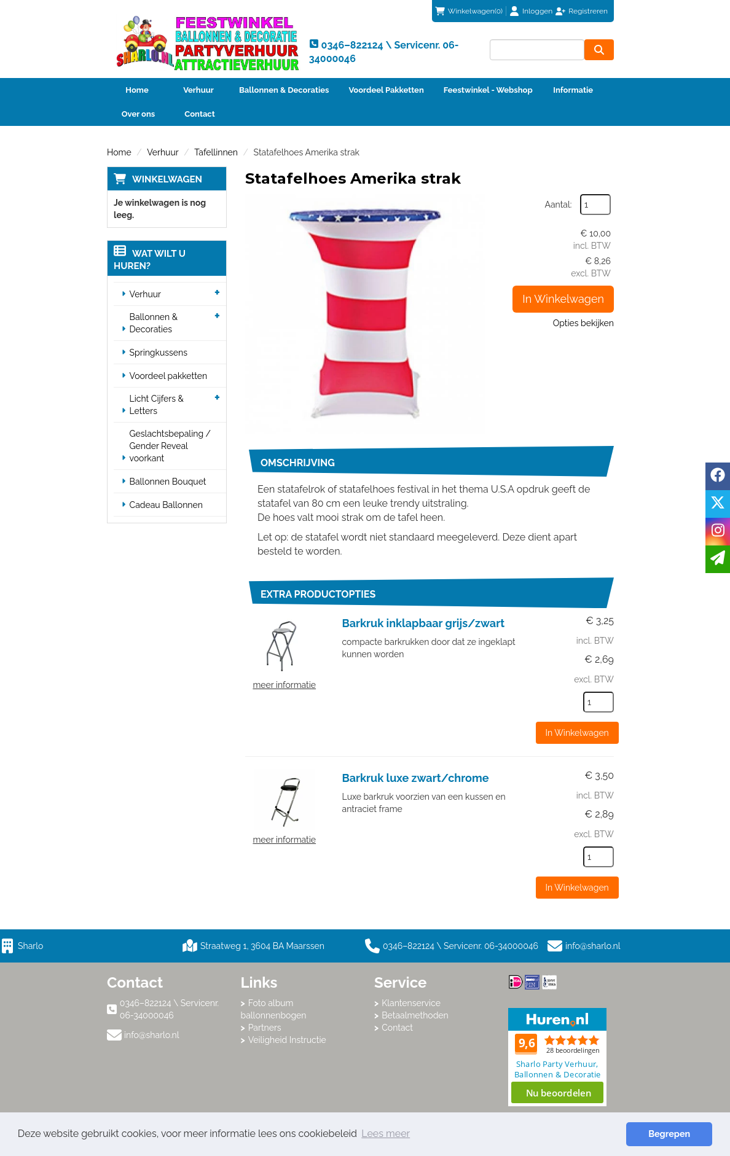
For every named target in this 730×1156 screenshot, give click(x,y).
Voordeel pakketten (169, 376)
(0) (469, 11)
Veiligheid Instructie (287, 1040)
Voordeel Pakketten (385, 90)
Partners (264, 1028)
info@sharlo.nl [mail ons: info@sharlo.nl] (151, 1035)
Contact (199, 114)
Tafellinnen (216, 152)
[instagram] (717, 531)
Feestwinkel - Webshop (488, 90)
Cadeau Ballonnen (166, 505)
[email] (717, 559)
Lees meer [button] (385, 1133)
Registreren (588, 11)
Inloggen (537, 11)
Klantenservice (411, 1003)
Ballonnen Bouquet (168, 481)
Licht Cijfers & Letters (157, 405)
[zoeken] (599, 49)
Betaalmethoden (415, 1015)
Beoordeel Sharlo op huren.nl (557, 1057)
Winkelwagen (167, 179)
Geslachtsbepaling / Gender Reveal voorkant (170, 446)
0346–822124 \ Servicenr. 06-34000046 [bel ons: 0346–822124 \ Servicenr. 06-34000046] (169, 1009)
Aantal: (558, 204)
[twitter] (717, 504)
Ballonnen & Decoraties (284, 90)
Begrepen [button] (669, 1133)
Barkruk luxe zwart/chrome (415, 777)
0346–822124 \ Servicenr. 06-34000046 (451, 946)
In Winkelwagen (563, 298)
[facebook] (717, 476)
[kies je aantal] (598, 702)
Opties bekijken (583, 323)
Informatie (573, 90)
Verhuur (198, 90)
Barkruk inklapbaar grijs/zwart (423, 623)
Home (136, 90)
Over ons (138, 114)
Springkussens (158, 352)
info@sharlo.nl (593, 946)
